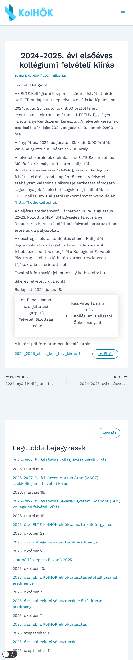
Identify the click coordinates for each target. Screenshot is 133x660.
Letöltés (105, 353)
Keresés (109, 433)
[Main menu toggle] (122, 12)
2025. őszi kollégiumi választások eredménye (55, 542)
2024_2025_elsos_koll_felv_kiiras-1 (47, 353)
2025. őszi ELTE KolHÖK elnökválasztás (50, 624)
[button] (9, 654)
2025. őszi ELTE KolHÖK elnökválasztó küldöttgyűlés (62, 524)
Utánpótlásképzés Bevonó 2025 (42, 559)
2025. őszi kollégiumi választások (44, 641)
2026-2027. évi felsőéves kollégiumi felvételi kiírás (59, 460)
